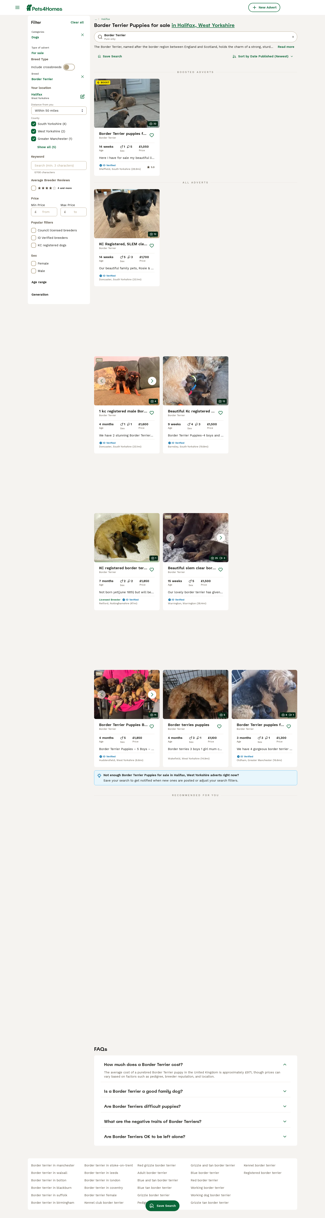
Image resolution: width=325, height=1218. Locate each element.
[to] (76, 398)
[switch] (69, 160)
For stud (41, 145)
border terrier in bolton (48, 1180)
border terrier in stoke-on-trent (108, 1165)
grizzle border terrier (153, 1195)
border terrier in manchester (52, 1165)
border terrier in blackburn (51, 1188)
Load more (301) (71, 264)
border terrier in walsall (49, 1173)
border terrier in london (102, 1180)
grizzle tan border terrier (210, 1203)
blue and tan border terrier (157, 1180)
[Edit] (82, 282)
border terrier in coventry (103, 1188)
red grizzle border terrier (156, 1165)
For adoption (65, 135)
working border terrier (207, 1188)
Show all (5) (46, 333)
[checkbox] (33, 189)
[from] (46, 398)
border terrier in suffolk (49, 1195)
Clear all (77, 97)
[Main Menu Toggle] (17, 7)
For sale (41, 135)
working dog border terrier (211, 1195)
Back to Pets (42, 106)
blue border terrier (205, 1173)
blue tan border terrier (154, 1188)
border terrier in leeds (101, 1173)
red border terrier (204, 1180)
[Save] (152, 210)
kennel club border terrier (104, 1203)
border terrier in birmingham (52, 1203)
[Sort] (263, 131)
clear (80, 169)
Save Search (110, 131)
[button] (195, 288)
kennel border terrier (259, 1165)
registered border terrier (262, 1173)
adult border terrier (152, 1173)
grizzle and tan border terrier (213, 1165)
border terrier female (100, 1195)
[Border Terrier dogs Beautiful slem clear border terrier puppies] (195, 445)
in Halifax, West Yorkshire (203, 100)
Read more (286, 121)
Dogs (36, 116)
